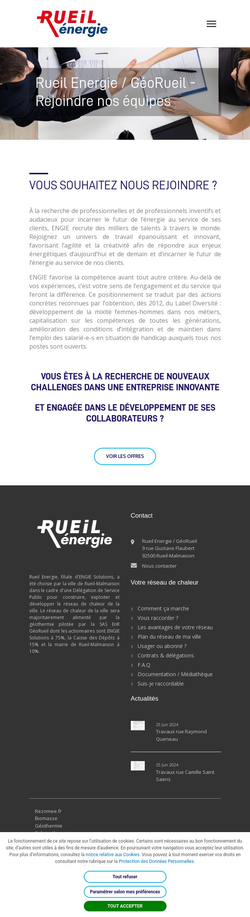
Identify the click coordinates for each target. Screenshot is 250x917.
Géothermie (48, 825)
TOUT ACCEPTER (125, 906)
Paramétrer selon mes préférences (125, 891)
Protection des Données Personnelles (156, 861)
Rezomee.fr (48, 811)
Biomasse (46, 818)
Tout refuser (125, 876)
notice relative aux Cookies (112, 854)
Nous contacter (159, 565)
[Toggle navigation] (211, 23)
